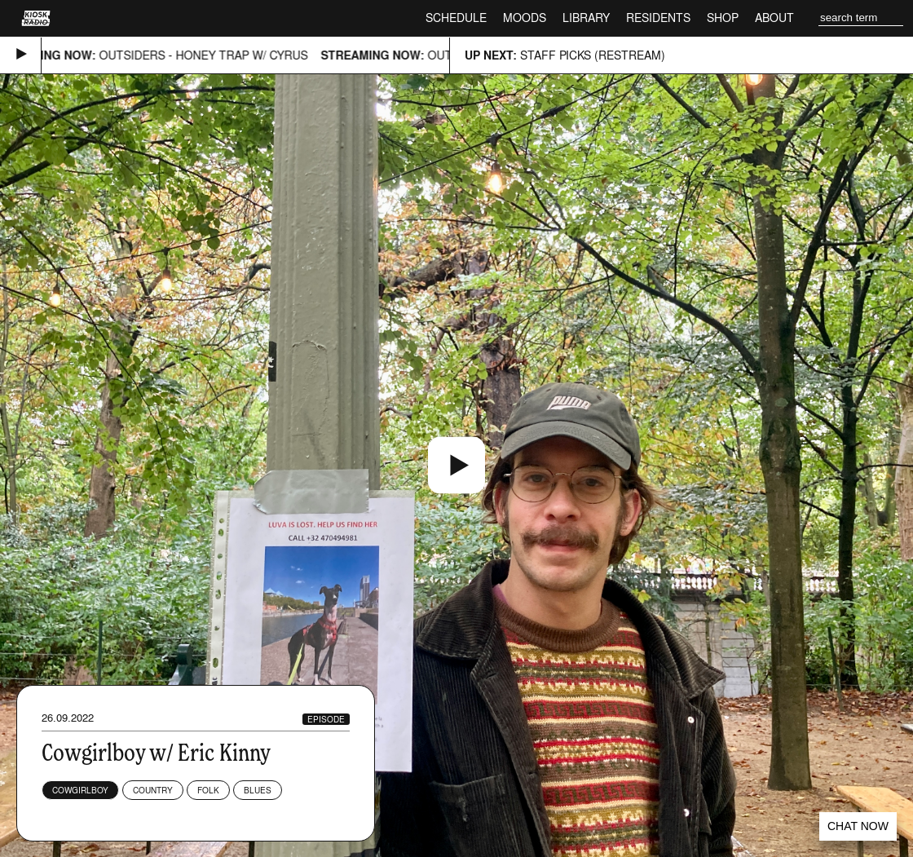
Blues (257, 790)
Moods (524, 17)
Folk (208, 790)
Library (586, 17)
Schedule (456, 17)
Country (153, 790)
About (774, 17)
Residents (658, 17)
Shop (723, 17)
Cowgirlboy (80, 790)
